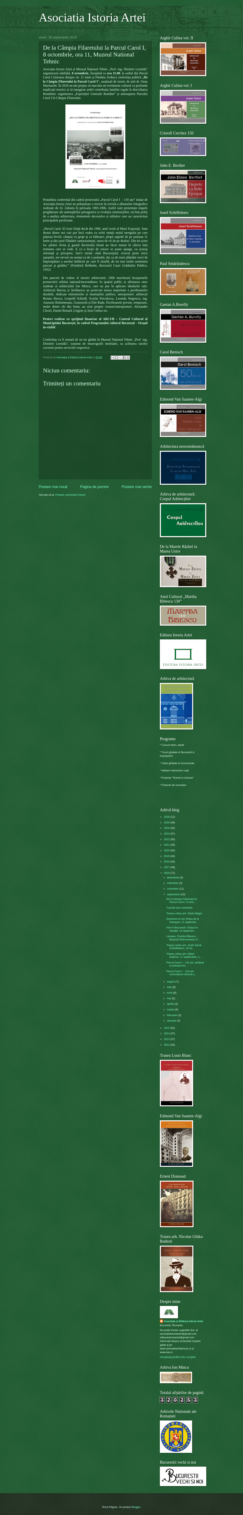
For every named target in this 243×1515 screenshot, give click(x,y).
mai (169, 998)
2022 (167, 839)
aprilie (171, 1003)
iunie (170, 992)
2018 (167, 861)
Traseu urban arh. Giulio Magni (184, 913)
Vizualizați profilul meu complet (178, 1357)
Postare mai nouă (53, 487)
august (171, 981)
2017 (167, 867)
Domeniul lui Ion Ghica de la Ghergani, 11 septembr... (182, 920)
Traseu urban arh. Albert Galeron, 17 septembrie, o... (184, 955)
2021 (167, 844)
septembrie (173, 894)
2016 (167, 872)
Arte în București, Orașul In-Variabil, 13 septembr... (182, 929)
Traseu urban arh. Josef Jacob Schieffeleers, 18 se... (183, 947)
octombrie (173, 888)
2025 (167, 822)
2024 (167, 827)
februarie (172, 1015)
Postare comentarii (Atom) (70, 494)
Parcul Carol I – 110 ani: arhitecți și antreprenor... (185, 964)
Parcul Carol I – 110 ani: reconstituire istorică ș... (181, 973)
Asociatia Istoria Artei (92, 17)
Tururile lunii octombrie (179, 907)
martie (171, 1009)
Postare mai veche (137, 487)
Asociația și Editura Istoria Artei (183, 1321)
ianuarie (172, 1020)
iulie (169, 987)
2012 (167, 1044)
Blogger (136, 1507)
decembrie (173, 877)
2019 (167, 856)
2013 (167, 1039)
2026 (167, 816)
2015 (167, 1027)
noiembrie (173, 883)
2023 (167, 833)
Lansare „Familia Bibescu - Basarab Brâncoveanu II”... (183, 938)
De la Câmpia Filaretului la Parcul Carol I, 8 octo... (181, 900)
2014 (167, 1033)
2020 (167, 850)
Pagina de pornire (94, 487)
